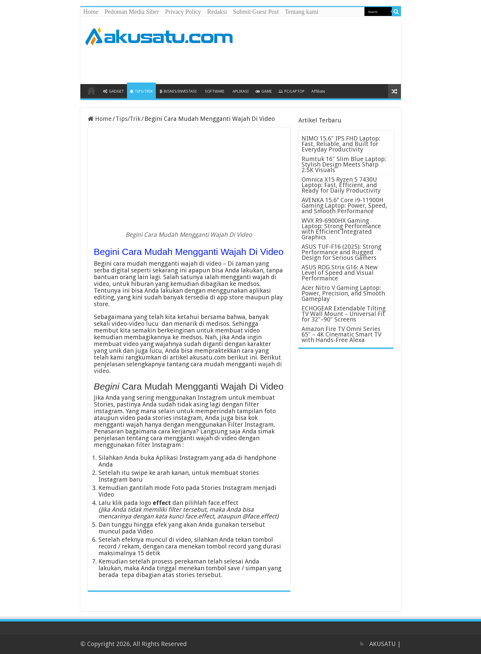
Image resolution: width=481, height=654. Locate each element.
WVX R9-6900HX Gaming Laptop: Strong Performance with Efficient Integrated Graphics (341, 229)
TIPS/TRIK (141, 91)
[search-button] (396, 11)
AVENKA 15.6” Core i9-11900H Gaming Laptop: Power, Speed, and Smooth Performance (344, 205)
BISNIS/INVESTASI (178, 91)
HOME (91, 90)
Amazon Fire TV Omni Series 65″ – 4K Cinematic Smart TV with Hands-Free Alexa (341, 334)
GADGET (113, 91)
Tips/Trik (128, 118)
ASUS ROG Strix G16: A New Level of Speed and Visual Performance (340, 273)
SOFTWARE (214, 91)
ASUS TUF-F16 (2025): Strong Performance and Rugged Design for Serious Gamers (341, 252)
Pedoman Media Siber (131, 11)
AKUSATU (382, 644)
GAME (264, 91)
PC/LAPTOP (292, 91)
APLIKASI (241, 91)
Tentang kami (301, 11)
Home (90, 11)
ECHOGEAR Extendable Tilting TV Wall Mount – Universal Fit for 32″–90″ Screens (344, 314)
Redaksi (217, 11)
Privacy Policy (183, 11)
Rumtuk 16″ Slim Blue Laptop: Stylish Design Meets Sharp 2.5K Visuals (344, 164)
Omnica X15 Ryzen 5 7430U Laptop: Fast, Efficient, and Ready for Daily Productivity (341, 185)
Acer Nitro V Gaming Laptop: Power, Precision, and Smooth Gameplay (343, 293)
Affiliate (318, 91)
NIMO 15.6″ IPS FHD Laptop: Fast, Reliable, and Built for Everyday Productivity (341, 144)
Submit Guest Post (256, 11)
